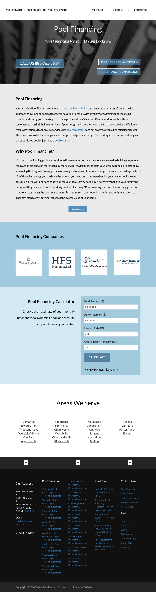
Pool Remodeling (36, 10)
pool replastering (76, 129)
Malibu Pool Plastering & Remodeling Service (78, 517)
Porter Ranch (127, 429)
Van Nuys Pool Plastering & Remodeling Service (78, 539)
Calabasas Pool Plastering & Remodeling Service (51, 558)
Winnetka (94, 429)
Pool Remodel (128, 493)
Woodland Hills (61, 437)
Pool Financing (128, 538)
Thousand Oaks (28, 429)
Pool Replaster (14, 10)
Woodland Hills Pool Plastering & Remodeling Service (51, 536)
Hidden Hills (61, 441)
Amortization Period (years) (100, 341)
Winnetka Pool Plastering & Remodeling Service (78, 484)
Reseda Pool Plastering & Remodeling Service (78, 528)
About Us (118, 10)
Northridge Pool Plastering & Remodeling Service (78, 506)
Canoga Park (94, 425)
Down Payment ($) (95, 314)
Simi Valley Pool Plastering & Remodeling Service (51, 503)
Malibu (94, 441)
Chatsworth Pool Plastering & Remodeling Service (51, 514)
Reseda (127, 421)
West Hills (61, 433)
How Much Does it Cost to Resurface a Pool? (104, 492)
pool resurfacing (64, 140)
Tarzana (94, 433)
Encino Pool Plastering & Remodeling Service (78, 561)
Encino (127, 433)
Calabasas (94, 421)
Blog (123, 521)
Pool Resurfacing (57, 10)
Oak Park (28, 437)
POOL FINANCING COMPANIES (119, 61)
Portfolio (97, 10)
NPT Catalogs (127, 506)
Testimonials (127, 534)
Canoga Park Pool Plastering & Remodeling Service (51, 569)
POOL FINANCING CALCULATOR (119, 71)
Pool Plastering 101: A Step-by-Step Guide (104, 517)
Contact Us (140, 10)
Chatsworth (61, 429)
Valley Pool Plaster (45, 587)
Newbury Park (28, 425)
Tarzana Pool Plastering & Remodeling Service (78, 495)
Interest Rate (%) (94, 328)
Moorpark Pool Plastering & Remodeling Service (51, 492)
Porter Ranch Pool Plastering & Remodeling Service (78, 550)
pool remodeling (78, 108)
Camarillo (29, 421)
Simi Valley (61, 425)
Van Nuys (127, 425)
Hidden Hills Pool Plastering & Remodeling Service (51, 547)
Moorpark (61, 421)
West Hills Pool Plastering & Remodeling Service (51, 525)
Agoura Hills (28, 441)
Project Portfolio (129, 502)
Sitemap (125, 547)
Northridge (94, 437)
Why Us (125, 529)
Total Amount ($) (94, 301)
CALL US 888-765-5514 (39, 63)
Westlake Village (28, 433)
